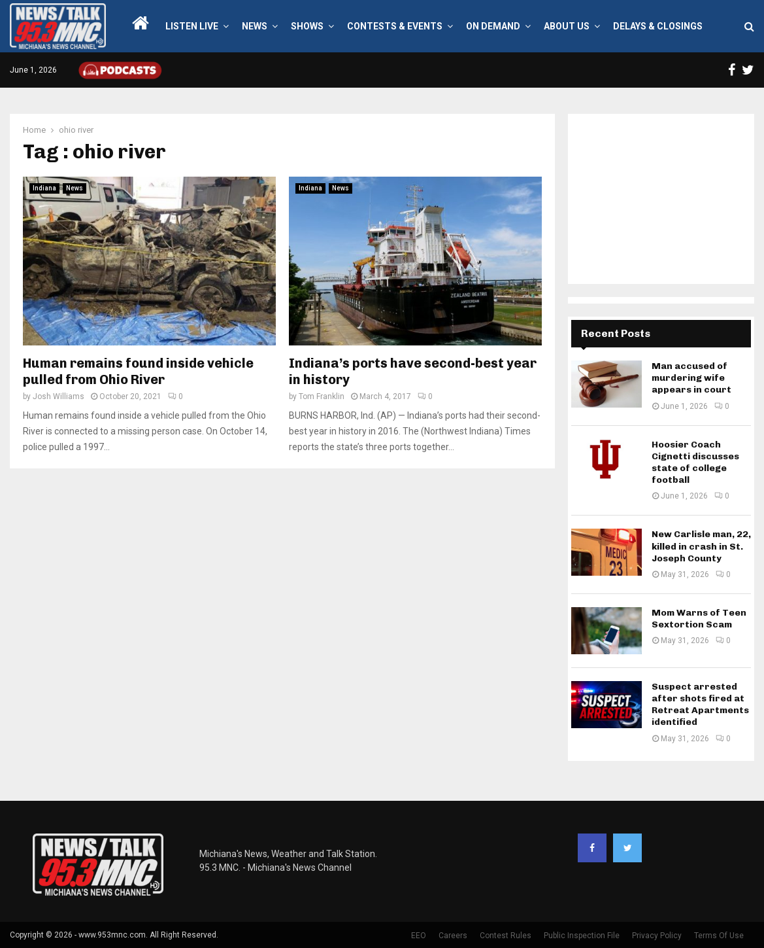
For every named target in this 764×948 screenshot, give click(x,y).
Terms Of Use (719, 935)
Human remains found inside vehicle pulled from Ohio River (138, 371)
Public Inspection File (582, 935)
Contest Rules (505, 935)
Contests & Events (394, 26)
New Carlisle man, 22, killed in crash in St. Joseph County (701, 546)
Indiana (44, 188)
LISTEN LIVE (191, 26)
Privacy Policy (657, 935)
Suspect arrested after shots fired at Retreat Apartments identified (700, 704)
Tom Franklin (321, 396)
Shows (307, 26)
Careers (453, 935)
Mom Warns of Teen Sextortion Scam (699, 618)
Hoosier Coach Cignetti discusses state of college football (695, 462)
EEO (418, 935)
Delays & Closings (658, 26)
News (254, 26)
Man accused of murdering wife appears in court (691, 377)
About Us (567, 26)
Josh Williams (58, 396)
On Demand (493, 26)
